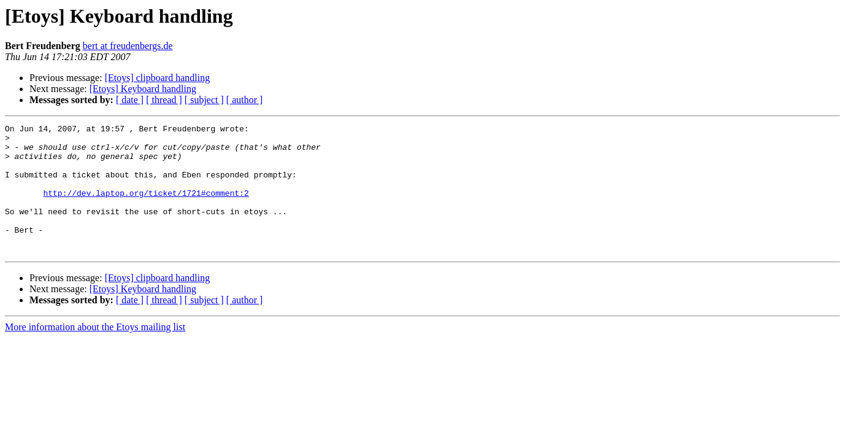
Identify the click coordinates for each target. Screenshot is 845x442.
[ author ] (244, 100)
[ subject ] (204, 100)
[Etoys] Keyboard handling (143, 88)
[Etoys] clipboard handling (157, 77)
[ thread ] (164, 100)
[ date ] (129, 100)
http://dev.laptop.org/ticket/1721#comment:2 (145, 207)
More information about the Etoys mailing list (95, 352)
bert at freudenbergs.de (128, 46)
